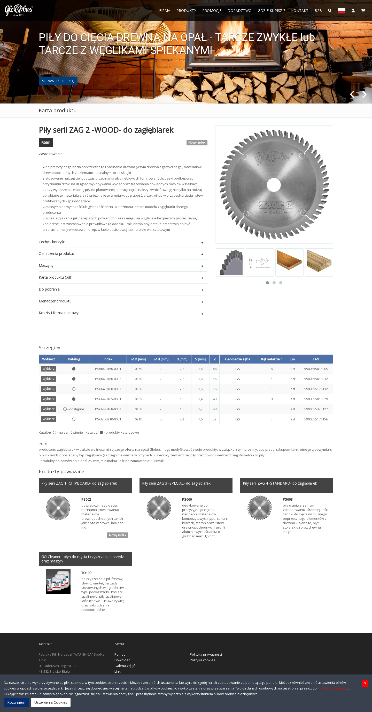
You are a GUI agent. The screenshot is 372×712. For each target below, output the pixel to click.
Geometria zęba (237, 359)
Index (108, 359)
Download (122, 660)
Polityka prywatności (206, 655)
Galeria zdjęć (124, 666)
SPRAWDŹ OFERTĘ (58, 80)
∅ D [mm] (138, 359)
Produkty (186, 10)
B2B (318, 10)
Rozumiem (16, 702)
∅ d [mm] (161, 359)
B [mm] (182, 359)
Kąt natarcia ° (271, 359)
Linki (117, 672)
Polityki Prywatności (332, 688)
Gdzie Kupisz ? (271, 10)
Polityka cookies (202, 660)
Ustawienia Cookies (50, 702)
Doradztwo (240, 10)
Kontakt (299, 10)
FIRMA (164, 10)
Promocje (211, 10)
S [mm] (200, 359)
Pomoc (119, 655)
